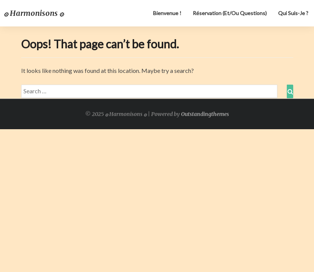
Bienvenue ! (167, 13)
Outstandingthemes (205, 114)
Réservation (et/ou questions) (230, 13)
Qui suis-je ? (293, 13)
